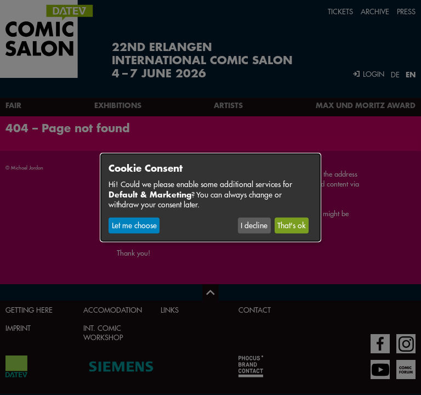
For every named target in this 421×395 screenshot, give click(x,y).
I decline (254, 225)
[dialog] (210, 197)
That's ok (291, 225)
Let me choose (134, 225)
